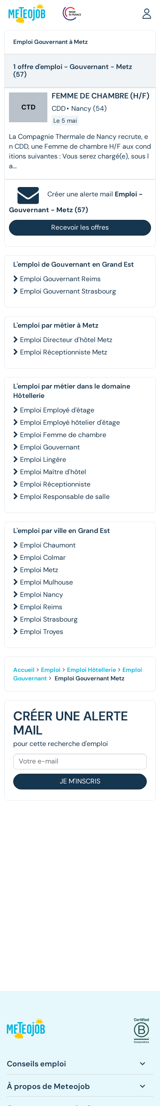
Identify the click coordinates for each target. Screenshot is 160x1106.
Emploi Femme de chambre (63, 434)
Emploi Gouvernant (50, 447)
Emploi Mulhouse (46, 582)
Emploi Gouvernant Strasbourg (68, 291)
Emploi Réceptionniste (55, 484)
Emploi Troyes (41, 631)
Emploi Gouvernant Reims (60, 278)
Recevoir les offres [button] (80, 227)
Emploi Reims (41, 606)
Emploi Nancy (41, 594)
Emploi (51, 670)
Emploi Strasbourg (49, 619)
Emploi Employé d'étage (57, 410)
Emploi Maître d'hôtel (53, 471)
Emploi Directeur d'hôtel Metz (66, 339)
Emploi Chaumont (48, 545)
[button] (147, 13)
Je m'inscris (80, 781)
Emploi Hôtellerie (91, 670)
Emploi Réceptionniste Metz (63, 352)
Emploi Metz (39, 569)
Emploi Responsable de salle (65, 496)
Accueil (24, 670)
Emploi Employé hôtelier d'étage (70, 422)
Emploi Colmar (43, 557)
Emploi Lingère (43, 459)
